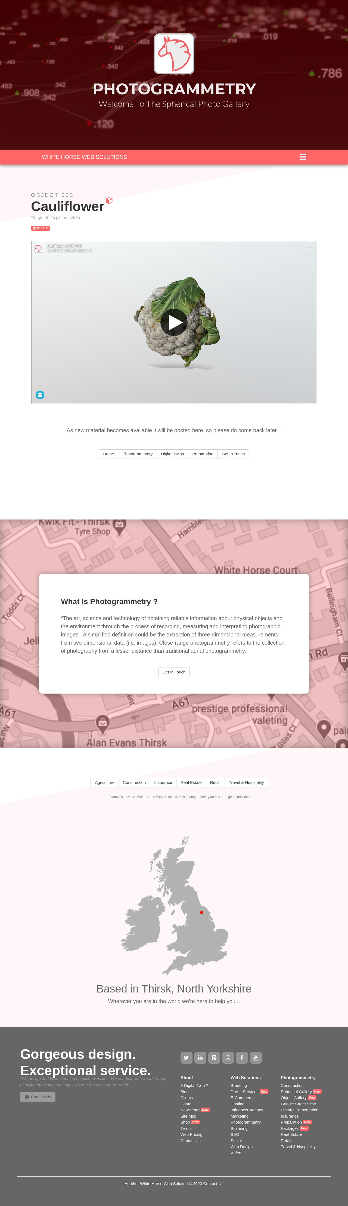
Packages (290, 1128)
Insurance (290, 1116)
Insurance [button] (163, 782)
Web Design (242, 1146)
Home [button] (108, 454)
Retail (286, 1140)
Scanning (239, 1128)
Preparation (291, 1122)
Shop (185, 1122)
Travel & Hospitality (298, 1146)
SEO (235, 1134)
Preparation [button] (202, 454)
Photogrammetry (246, 1122)
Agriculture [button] (104, 782)
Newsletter (190, 1110)
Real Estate (291, 1134)
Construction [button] (134, 782)
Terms (186, 1128)
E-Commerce (242, 1097)
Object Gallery (294, 1097)
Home (186, 1104)
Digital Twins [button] (172, 454)
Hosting (237, 1104)
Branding (239, 1085)
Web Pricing (192, 1134)
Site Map (189, 1116)
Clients (187, 1097)
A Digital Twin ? (194, 1085)
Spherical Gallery (296, 1091)
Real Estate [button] (191, 782)
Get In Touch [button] (233, 454)
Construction (292, 1085)
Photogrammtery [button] (137, 454)
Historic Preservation (299, 1110)
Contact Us (191, 1140)
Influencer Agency (247, 1110)
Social (236, 1140)
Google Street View (298, 1104)
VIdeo (236, 1153)
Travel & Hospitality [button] (246, 782)
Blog (185, 1091)
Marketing (239, 1116)
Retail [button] (215, 782)
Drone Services (245, 1091)
